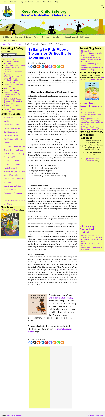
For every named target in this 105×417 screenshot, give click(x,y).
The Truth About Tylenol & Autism (91, 64)
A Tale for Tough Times (9, 210)
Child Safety (7, 37)
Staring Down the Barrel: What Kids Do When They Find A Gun (91, 59)
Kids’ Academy (85, 37)
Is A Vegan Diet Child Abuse (91, 127)
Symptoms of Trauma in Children (13, 85)
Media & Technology (11, 175)
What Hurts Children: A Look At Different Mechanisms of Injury (13, 78)
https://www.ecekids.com (93, 158)
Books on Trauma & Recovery (11, 62)
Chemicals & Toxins (11, 125)
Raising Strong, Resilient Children (13, 110)
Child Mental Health (11, 135)
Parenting (7, 193)
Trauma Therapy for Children (12, 106)
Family (21, 153)
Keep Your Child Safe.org (44, 11)
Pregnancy (18, 193)
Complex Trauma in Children (11, 69)
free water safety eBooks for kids (92, 78)
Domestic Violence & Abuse (14, 146)
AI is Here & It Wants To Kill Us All (91, 244)
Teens (6, 197)
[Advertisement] (39, 377)
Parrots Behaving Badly (90, 235)
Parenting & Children (42, 37)
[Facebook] (30, 66)
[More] (62, 66)
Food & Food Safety (11, 161)
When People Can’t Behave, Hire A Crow (91, 249)
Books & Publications (44, 2)
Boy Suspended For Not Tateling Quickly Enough (90, 119)
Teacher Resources (10, 40)
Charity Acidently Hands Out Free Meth (92, 124)
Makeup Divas (86, 51)
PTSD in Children (10, 88)
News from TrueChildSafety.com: (91, 106)
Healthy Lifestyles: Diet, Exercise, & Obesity (20, 171)
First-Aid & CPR (9, 157)
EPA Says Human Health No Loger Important (91, 54)
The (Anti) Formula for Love (91, 237)
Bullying (7, 121)
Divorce (7, 143)
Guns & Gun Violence (12, 164)
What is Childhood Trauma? (14, 65)
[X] (34, 66)
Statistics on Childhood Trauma (13, 73)
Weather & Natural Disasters (15, 200)
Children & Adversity (12, 82)
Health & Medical (71, 37)
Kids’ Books (8, 182)
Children (18, 139)
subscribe (90, 160)
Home (5, 2)
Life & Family (57, 37)
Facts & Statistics (10, 153)
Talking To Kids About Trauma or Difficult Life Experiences (13, 101)
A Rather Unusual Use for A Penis (91, 240)
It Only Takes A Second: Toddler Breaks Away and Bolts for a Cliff (91, 114)
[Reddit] (38, 66)
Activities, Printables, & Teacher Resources (20, 117)
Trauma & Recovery (16, 44)
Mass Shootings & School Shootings (17, 186)
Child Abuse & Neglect (22, 37)
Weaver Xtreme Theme (96, 415)
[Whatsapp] (58, 66)
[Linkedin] (42, 66)
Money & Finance (10, 189)
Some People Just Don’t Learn (92, 129)
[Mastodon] (50, 66)
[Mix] (54, 66)
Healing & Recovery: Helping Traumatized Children (12, 95)
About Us (13, 2)
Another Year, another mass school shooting (92, 69)
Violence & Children (11, 90)
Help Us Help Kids (26, 2)
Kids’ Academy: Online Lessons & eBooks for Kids (22, 179)
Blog (56, 2)
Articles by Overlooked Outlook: (87, 229)
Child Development (11, 132)
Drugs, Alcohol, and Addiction (15, 150)
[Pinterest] (46, 66)
